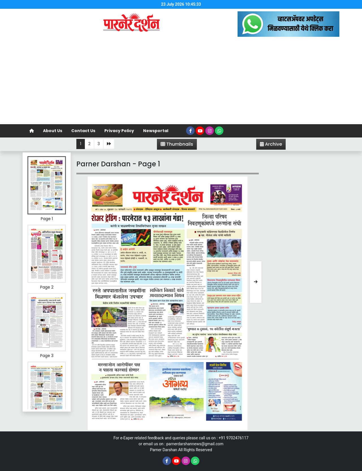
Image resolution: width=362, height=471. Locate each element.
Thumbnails (177, 144)
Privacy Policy (119, 131)
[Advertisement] (181, 81)
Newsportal (155, 131)
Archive (269, 145)
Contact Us (83, 131)
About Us (52, 131)
